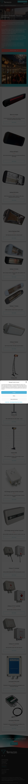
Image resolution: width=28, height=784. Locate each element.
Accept (14, 392)
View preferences (14, 399)
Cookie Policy (7, 402)
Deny (14, 395)
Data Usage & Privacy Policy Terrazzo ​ (16, 402)
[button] (26, 382)
